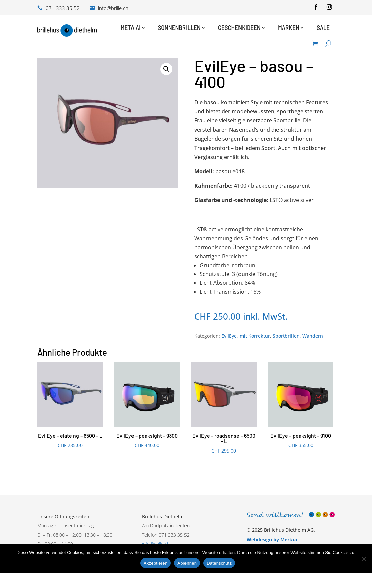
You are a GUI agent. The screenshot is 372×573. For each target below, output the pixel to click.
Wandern (312, 336)
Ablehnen (187, 563)
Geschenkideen (239, 27)
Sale (323, 27)
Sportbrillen (286, 336)
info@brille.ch (156, 544)
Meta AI (131, 27)
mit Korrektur (255, 336)
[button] (166, 69)
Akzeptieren (155, 563)
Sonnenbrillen (179, 27)
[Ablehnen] (363, 558)
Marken (288, 27)
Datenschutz (219, 563)
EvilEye (229, 336)
